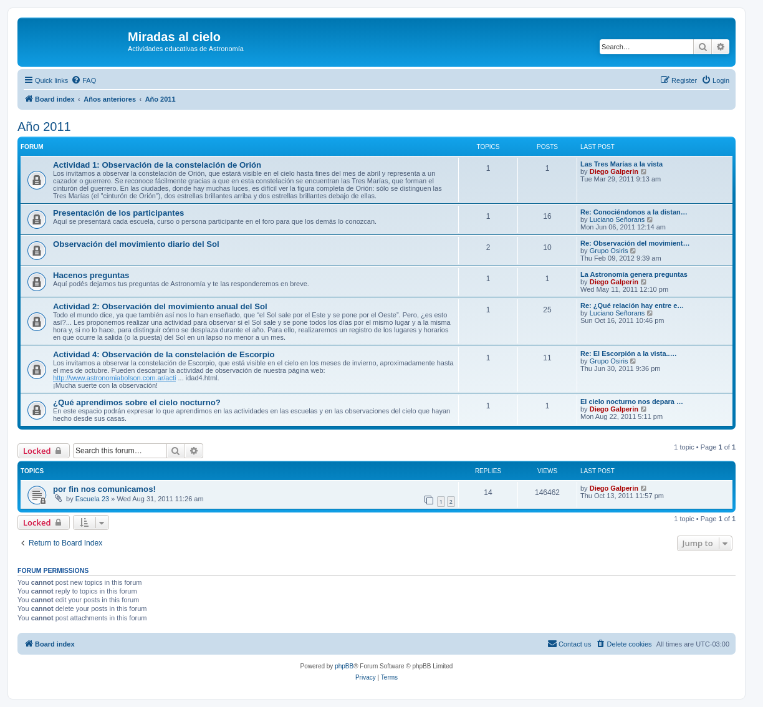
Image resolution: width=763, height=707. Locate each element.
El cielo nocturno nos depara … (631, 401)
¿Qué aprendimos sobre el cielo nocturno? (137, 402)
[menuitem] (83, 80)
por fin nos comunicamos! (104, 489)
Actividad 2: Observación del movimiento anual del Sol (160, 306)
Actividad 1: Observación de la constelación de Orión (157, 165)
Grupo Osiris (609, 250)
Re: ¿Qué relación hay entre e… (632, 305)
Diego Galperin (614, 171)
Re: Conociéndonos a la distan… (634, 212)
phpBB (344, 666)
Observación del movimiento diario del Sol (136, 244)
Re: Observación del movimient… (634, 243)
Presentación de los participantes (118, 213)
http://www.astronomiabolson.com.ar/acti (114, 378)
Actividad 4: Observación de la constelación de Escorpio (163, 354)
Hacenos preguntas (91, 275)
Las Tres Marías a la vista (621, 164)
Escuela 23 (92, 499)
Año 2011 (44, 126)
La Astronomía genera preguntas (634, 274)
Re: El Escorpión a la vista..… (628, 353)
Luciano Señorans (617, 219)
